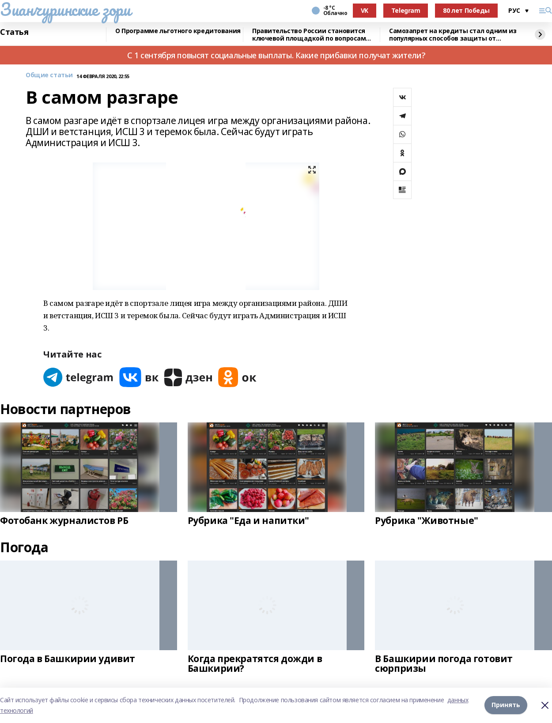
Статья (14, 32)
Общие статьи (49, 75)
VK (364, 10)
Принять (506, 705)
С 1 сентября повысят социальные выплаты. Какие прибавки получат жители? (276, 55)
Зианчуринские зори (65, 9)
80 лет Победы (466, 10)
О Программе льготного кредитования (178, 31)
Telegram (405, 10)
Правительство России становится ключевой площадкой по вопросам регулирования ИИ (309, 34)
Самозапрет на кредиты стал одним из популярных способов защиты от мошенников (452, 34)
